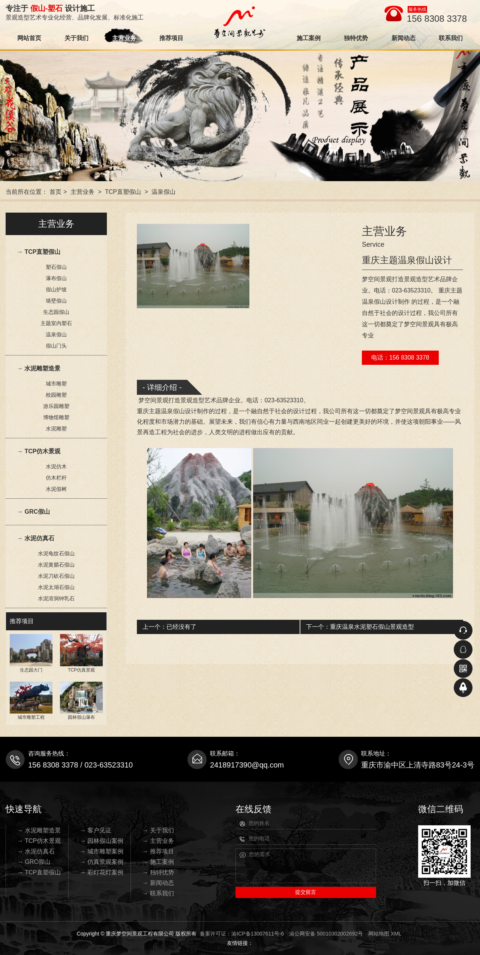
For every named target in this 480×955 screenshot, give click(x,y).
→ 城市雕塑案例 (101, 851)
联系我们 (451, 38)
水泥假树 (56, 489)
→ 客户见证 (95, 830)
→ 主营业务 (158, 841)
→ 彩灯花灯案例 (101, 872)
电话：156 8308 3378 (400, 357)
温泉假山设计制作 (185, 411)
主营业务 (124, 38)
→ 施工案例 (158, 862)
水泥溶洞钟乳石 (56, 598)
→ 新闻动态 (158, 883)
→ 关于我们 (158, 830)
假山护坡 (56, 289)
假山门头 (56, 346)
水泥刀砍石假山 (56, 576)
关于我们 (76, 38)
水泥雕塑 (56, 429)
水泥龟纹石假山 (56, 553)
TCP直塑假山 (123, 192)
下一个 (360, 627)
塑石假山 (56, 267)
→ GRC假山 (33, 511)
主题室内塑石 (56, 323)
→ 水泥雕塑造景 (38, 368)
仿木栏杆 (56, 478)
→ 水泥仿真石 (35, 538)
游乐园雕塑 (56, 406)
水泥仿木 (56, 466)
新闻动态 (404, 38)
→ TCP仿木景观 (38, 451)
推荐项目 (171, 38)
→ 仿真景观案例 (101, 862)
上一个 (169, 627)
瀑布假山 (56, 278)
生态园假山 (56, 312)
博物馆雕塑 (56, 417)
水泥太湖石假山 (56, 587)
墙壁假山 (56, 301)
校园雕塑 (56, 395)
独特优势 (356, 38)
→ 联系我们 (158, 893)
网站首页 (29, 38)
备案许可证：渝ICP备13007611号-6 (242, 934)
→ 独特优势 (158, 872)
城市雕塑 (56, 384)
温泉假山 (164, 192)
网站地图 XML (385, 934)
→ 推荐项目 (158, 851)
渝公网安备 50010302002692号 (326, 934)
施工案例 (309, 38)
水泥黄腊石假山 (56, 565)
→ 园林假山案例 (101, 841)
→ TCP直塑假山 (38, 252)
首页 (56, 192)
